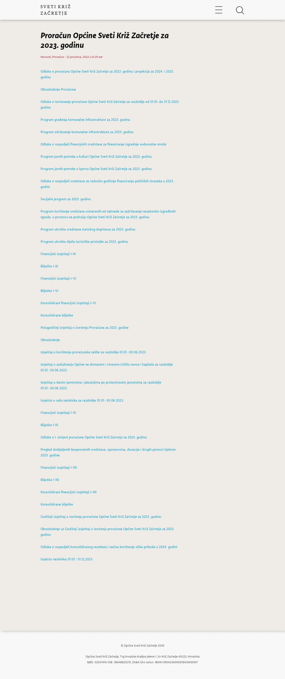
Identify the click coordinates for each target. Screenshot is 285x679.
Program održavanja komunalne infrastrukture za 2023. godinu (87, 131)
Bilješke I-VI (49, 290)
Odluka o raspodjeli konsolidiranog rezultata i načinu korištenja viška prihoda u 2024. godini (109, 546)
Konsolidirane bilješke (57, 315)
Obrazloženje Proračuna (59, 89)
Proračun (58, 57)
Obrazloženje (50, 339)
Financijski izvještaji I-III (58, 253)
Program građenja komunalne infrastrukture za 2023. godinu (85, 119)
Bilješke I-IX (49, 424)
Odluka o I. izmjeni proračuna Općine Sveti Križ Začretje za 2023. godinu (94, 437)
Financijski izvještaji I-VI (58, 278)
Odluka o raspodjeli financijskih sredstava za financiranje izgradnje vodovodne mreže (103, 144)
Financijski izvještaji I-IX (58, 412)
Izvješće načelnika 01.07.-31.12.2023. (68, 559)
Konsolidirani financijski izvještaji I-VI (68, 302)
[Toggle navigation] (219, 10)
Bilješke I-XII (50, 479)
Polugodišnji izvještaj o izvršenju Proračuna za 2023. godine (85, 327)
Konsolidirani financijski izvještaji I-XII (69, 492)
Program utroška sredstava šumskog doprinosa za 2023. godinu (88, 229)
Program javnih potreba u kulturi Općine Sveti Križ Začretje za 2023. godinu (96, 156)
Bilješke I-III (49, 266)
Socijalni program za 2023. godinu (66, 199)
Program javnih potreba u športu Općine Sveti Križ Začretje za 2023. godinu (96, 168)
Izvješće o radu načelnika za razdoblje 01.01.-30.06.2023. (82, 400)
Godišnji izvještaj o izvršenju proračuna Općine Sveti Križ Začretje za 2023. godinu (101, 516)
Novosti (46, 57)
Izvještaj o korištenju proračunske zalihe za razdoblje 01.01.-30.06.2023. (94, 352)
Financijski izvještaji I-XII (59, 467)
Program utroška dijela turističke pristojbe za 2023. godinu (84, 241)
